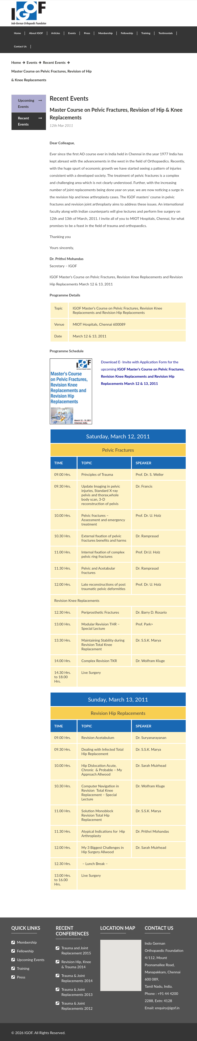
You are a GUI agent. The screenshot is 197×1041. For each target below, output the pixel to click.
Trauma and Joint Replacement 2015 (76, 950)
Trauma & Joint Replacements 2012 (77, 1006)
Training (145, 33)
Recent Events (54, 62)
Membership (105, 33)
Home (17, 33)
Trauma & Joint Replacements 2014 (77, 978)
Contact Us (20, 46)
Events (72, 33)
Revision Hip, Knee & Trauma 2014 (76, 964)
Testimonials (166, 33)
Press (87, 33)
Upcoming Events (26, 103)
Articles (55, 33)
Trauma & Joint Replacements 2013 (77, 992)
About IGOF (36, 33)
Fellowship (127, 33)
